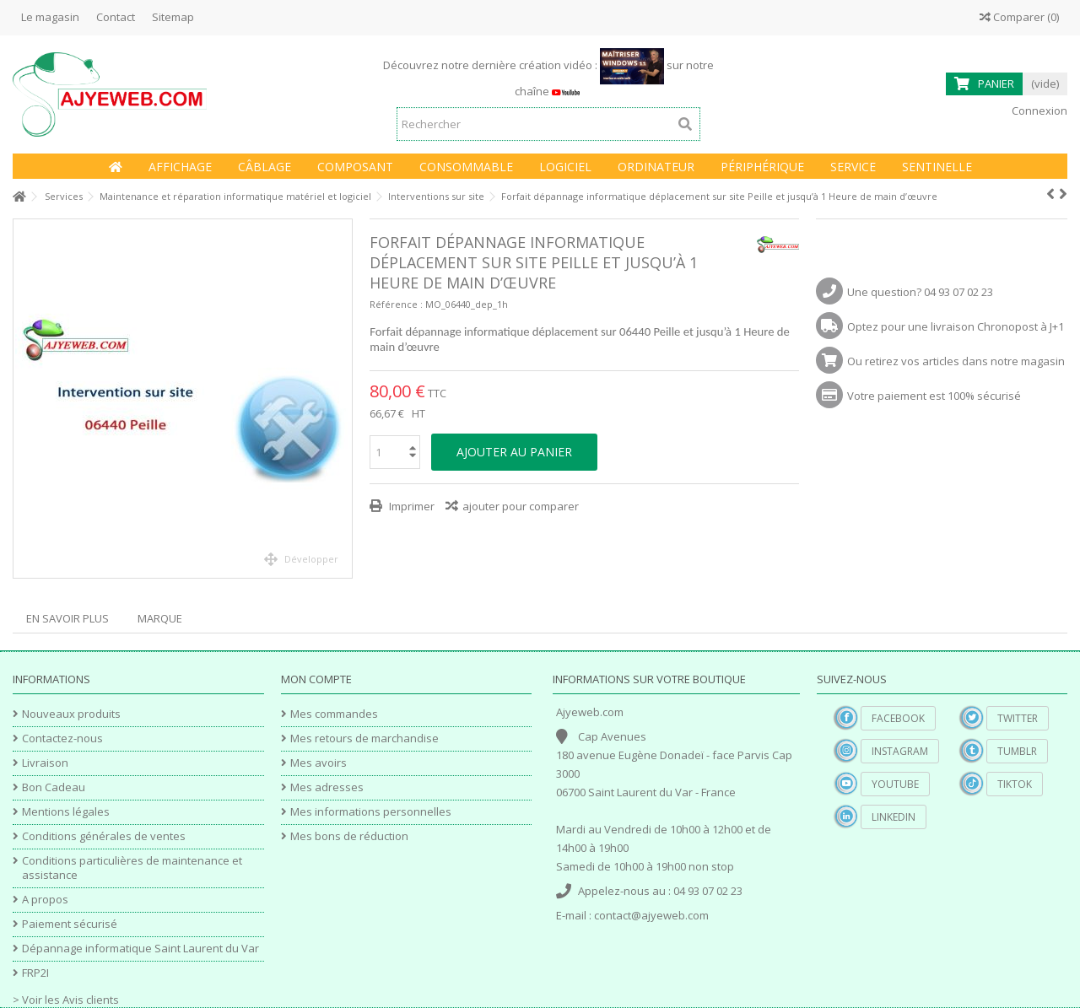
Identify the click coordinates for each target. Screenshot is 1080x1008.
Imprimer (410, 506)
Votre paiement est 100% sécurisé (934, 395)
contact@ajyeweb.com (651, 915)
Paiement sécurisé (69, 924)
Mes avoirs (318, 763)
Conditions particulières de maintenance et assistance (132, 868)
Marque (160, 618)
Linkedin (893, 817)
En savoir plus (67, 618)
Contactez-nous (62, 738)
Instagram (900, 751)
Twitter (1017, 718)
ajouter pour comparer (520, 506)
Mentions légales (66, 812)
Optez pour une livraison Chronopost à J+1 (955, 326)
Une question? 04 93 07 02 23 (920, 291)
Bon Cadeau (53, 787)
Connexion (1038, 110)
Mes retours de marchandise (364, 738)
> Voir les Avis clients (66, 999)
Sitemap (173, 16)
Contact (115, 16)
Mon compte (316, 679)
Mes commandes (334, 714)
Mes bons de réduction (349, 836)
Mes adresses (327, 787)
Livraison (45, 763)
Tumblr (1017, 751)
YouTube (895, 784)
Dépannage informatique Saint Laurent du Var (140, 948)
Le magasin (50, 16)
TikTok (1014, 784)
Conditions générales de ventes (104, 836)
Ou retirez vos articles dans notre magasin (956, 361)
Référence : (396, 304)
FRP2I (35, 973)
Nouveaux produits (71, 714)
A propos (45, 899)
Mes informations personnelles (370, 812)
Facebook (898, 718)
